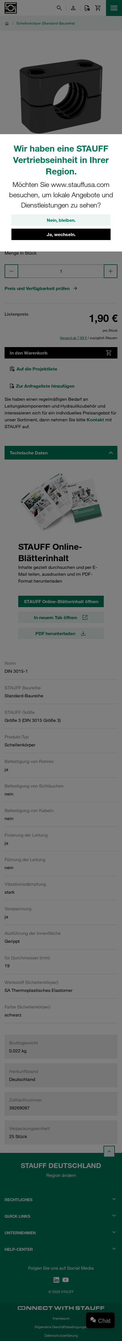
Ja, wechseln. (61, 234)
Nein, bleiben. (61, 220)
